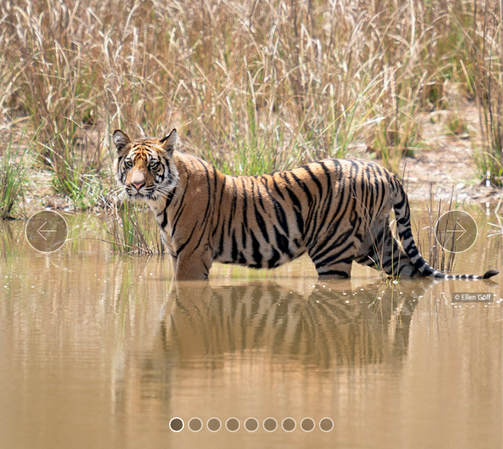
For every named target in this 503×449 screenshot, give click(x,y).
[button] (47, 231)
